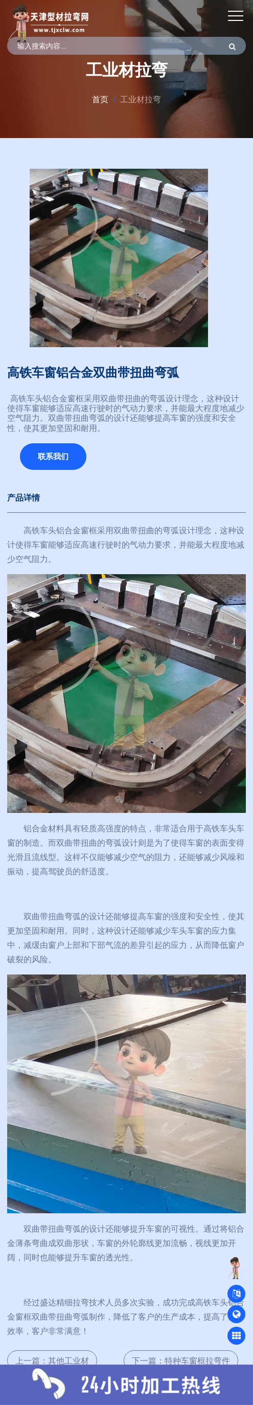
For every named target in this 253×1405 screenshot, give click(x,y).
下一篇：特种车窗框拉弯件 (181, 1360)
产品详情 (23, 497)
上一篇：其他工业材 (52, 1360)
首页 (100, 99)
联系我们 (53, 456)
